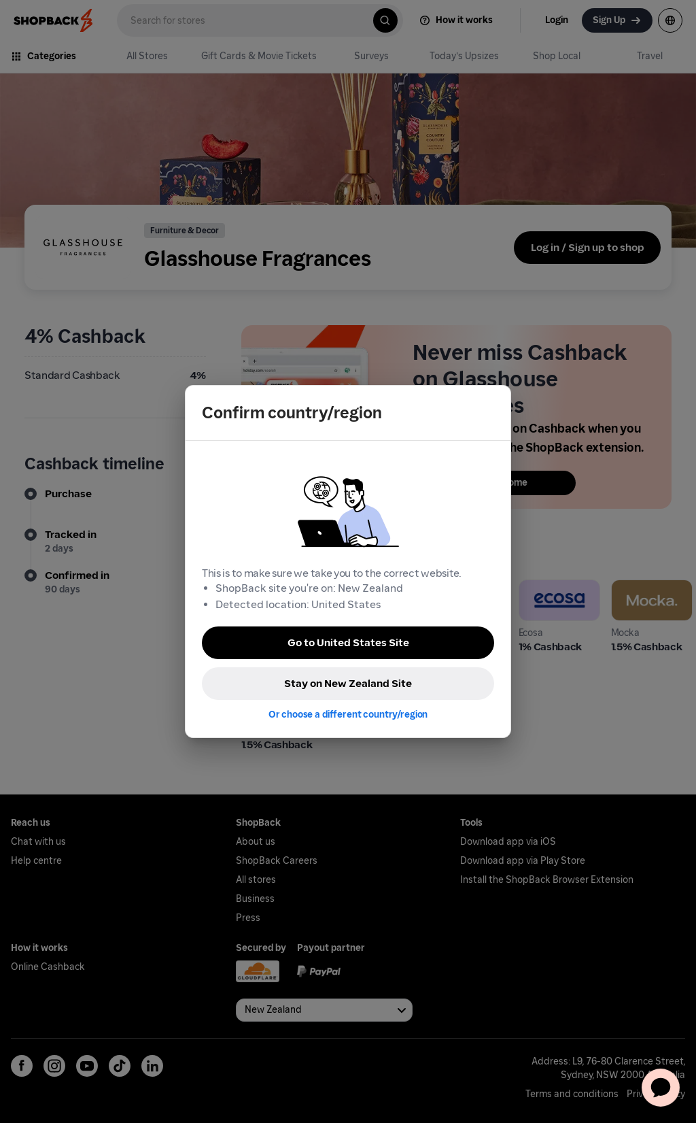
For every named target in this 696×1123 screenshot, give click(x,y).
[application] (660, 1087)
